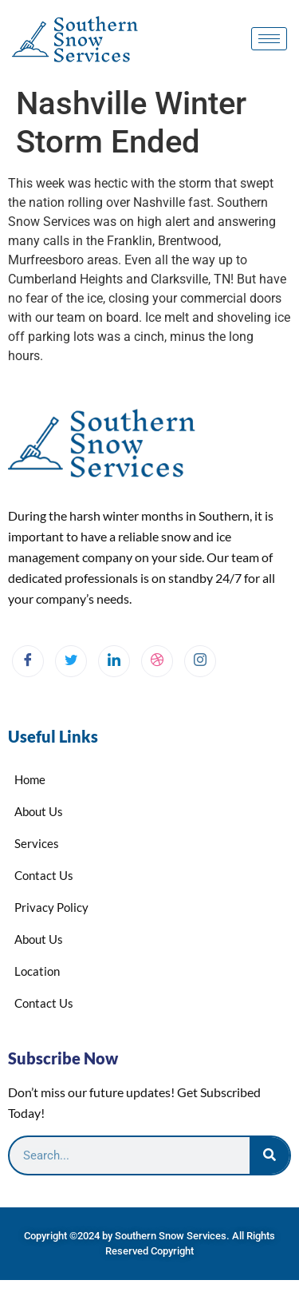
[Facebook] (28, 661)
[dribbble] (157, 661)
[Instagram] (200, 661)
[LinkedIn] (114, 661)
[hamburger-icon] (269, 38)
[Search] (269, 1155)
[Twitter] (71, 661)
